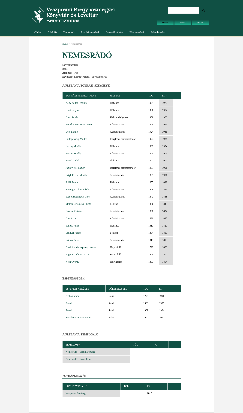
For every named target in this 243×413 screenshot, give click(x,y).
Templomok (69, 32)
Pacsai (69, 303)
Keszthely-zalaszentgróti (78, 317)
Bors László (72, 131)
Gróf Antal (71, 218)
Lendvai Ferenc (73, 232)
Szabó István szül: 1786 (78, 196)
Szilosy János (72, 225)
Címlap (37, 32)
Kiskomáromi (73, 296)
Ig (164, 95)
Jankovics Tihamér (75, 167)
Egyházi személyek (90, 32)
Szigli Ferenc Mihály (76, 175)
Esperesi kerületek (114, 32)
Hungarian (165, 22)
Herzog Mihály (73, 146)
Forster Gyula (73, 110)
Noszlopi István (74, 211)
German (200, 22)
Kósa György (72, 261)
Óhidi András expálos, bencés (81, 247)
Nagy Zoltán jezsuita (76, 103)
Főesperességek (136, 32)
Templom (73, 344)
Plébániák (52, 32)
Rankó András (73, 160)
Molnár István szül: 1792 (78, 204)
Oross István (72, 117)
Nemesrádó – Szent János (79, 359)
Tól (150, 95)
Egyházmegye (77, 386)
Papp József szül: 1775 (77, 254)
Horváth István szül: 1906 (79, 124)
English (183, 22)
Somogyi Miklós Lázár (77, 189)
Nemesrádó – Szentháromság (80, 351)
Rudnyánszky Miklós (76, 139)
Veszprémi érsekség (76, 393)
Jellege (115, 95)
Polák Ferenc (72, 182)
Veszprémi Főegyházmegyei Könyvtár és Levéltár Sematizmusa (80, 15)
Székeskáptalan (158, 32)
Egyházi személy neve (81, 95)
